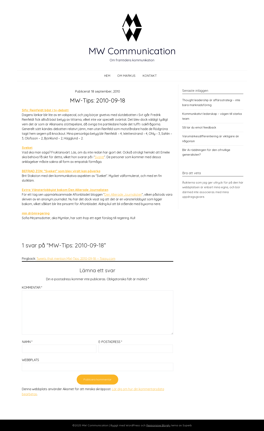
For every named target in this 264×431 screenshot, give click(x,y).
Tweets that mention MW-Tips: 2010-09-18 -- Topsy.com (75, 259)
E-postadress (110, 342)
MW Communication (132, 51)
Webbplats (30, 360)
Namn (27, 342)
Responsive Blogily (158, 425)
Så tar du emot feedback (199, 127)
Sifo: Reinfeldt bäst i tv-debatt (45, 110)
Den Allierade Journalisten (123, 194)
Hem (107, 76)
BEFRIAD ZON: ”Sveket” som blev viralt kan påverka (61, 171)
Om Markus (126, 76)
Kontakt (150, 76)
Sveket (27, 148)
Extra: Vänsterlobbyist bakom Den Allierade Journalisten (65, 190)
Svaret (99, 157)
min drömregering (36, 213)
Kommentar (32, 287)
